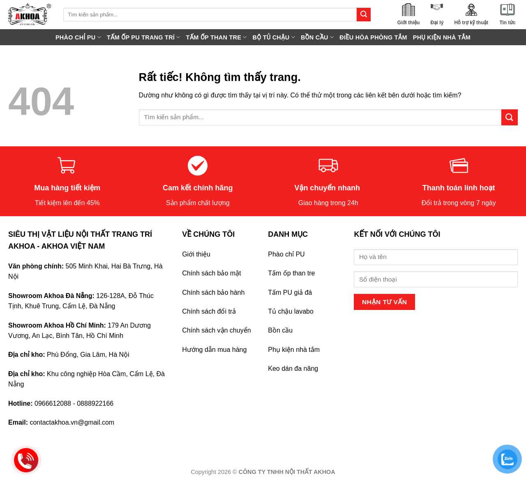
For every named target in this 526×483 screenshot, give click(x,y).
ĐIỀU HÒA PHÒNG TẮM (373, 37)
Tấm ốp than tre (291, 273)
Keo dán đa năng (293, 368)
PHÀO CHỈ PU (78, 37)
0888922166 (95, 403)
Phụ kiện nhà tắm (294, 349)
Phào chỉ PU (286, 254)
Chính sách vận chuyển (216, 330)
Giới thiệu (196, 254)
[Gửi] (364, 15)
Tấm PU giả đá (290, 292)
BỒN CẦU (317, 37)
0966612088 (53, 403)
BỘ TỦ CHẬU (274, 37)
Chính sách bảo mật (211, 273)
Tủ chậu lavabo (291, 311)
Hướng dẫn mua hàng (214, 349)
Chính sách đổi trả (209, 311)
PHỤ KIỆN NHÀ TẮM (442, 37)
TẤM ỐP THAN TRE (216, 37)
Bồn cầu (280, 330)
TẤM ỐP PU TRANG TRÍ (143, 37)
